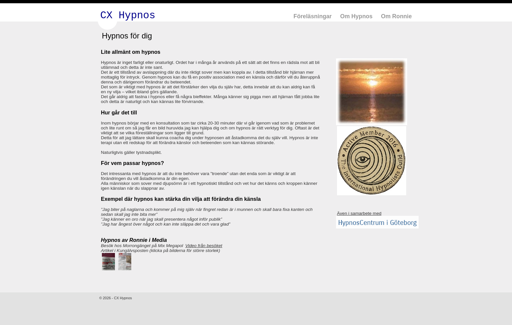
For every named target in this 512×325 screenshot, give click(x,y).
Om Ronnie (396, 16)
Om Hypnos (356, 16)
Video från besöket (203, 245)
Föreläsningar (313, 16)
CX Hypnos (127, 15)
